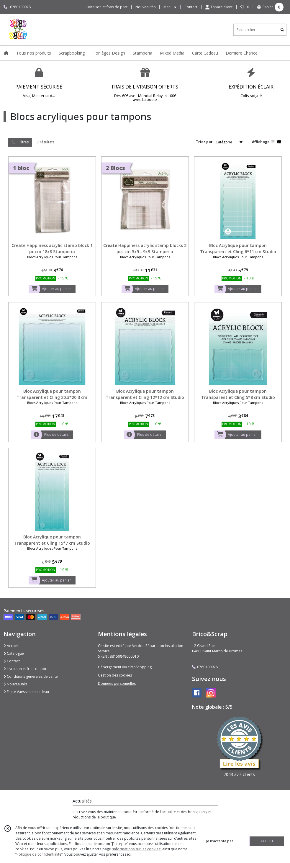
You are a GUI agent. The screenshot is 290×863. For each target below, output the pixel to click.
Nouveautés (15, 684)
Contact (190, 6)
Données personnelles (117, 683)
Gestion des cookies (115, 675)
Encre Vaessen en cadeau (26, 691)
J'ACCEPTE (267, 841)
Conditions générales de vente (31, 676)
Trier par (204, 141)
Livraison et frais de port (26, 668)
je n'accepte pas (219, 841)
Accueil (11, 645)
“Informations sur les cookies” (136, 848)
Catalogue (14, 653)
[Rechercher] (282, 29)
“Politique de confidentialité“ (39, 854)
